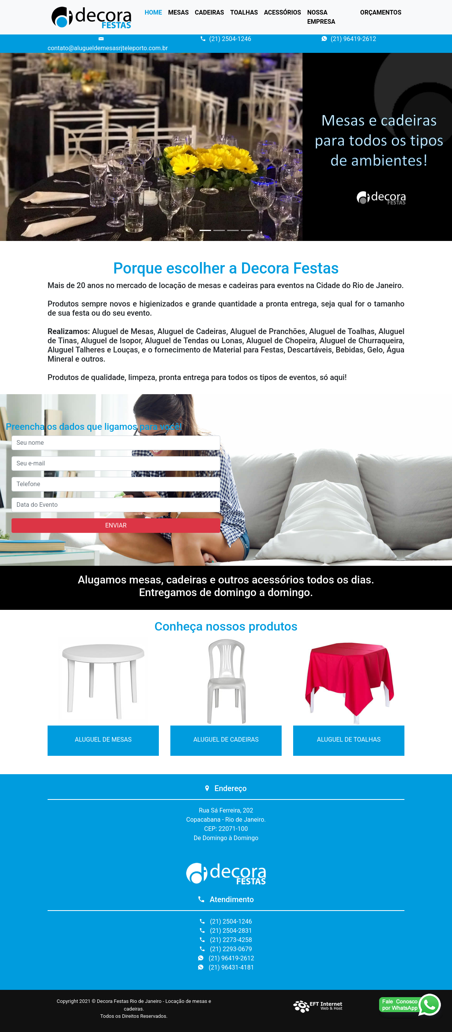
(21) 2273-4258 (226, 940)
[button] (34, 147)
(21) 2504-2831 (226, 930)
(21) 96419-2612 (349, 39)
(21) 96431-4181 (226, 967)
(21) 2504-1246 (226, 39)
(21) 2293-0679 (226, 949)
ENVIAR (115, 525)
